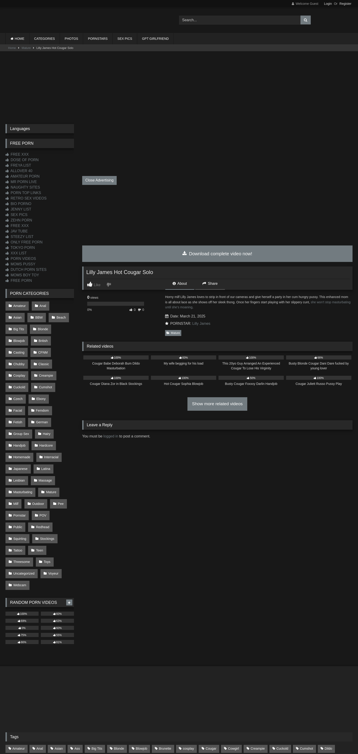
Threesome (21, 498)
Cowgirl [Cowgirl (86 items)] (233, 680)
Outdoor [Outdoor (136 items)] (87, 699)
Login (328, 3)
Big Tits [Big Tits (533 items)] (97, 680)
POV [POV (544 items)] (132, 699)
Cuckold (19, 363)
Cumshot (44, 363)
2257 (172, 734)
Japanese (47, 421)
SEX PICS (124, 38)
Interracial (20, 421)
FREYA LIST (18, 165)
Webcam (19, 518)
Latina (17, 431)
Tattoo (17, 489)
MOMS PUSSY (20, 264)
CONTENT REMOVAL (202, 734)
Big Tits (60, 315)
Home (12, 48)
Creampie (44, 353)
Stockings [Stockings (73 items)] (214, 699)
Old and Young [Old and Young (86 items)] (58, 699)
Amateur (19, 305)
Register (345, 3)
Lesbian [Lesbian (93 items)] (286, 689)
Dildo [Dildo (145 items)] (328, 680)
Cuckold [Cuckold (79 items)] (282, 680)
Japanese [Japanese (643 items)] (241, 689)
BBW (17, 315)
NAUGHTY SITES (22, 187)
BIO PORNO (18, 204)
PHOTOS (71, 38)
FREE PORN (18, 280)
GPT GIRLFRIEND (155, 38)
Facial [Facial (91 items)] (44, 689)
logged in (110, 436)
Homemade (47, 411)
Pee (16, 460)
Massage (19, 440)
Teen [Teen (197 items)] (280, 699)
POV (59, 460)
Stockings (46, 479)
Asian (61, 305)
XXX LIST (16, 253)
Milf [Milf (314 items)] (14, 699)
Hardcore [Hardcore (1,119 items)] (161, 689)
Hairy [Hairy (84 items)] (115, 689)
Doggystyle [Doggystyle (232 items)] (20, 689)
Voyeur (52, 508)
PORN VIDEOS (20, 259)
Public (17, 469)
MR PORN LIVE (21, 182)
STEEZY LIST (19, 237)
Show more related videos (217, 403)
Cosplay (19, 353)
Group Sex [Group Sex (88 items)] (92, 689)
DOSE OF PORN (22, 160)
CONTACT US (149, 734)
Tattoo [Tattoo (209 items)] (260, 699)
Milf (38, 450)
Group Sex (45, 392)
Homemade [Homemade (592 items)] (188, 689)
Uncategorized (23, 508)
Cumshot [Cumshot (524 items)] (306, 680)
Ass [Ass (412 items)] (77, 680)
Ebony (39, 373)
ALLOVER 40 (18, 171)
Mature (26, 48)
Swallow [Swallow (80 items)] (238, 699)
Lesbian (40, 431)
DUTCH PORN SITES (26, 270)
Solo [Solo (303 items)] (191, 699)
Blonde (18, 324)
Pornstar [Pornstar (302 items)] (111, 699)
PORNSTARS (98, 38)
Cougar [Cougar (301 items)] (211, 680)
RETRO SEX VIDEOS (26, 198)
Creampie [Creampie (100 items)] (257, 680)
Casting (40, 334)
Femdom (19, 382)
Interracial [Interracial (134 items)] (215, 689)
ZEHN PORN (18, 220)
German (19, 392)
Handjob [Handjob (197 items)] (137, 689)
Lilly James (201, 323)
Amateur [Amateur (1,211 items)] (18, 680)
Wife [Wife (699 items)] (345, 699)
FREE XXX (17, 154)
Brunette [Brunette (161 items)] (165, 680)
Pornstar (38, 460)
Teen (38, 489)
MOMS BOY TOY (22, 275)
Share (210, 283)
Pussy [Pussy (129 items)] (172, 699)
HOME (19, 38)
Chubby (18, 344)
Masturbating (48, 440)
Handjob (39, 402)
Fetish (43, 382)
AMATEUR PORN (22, 176)
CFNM (63, 334)
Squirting (19, 479)
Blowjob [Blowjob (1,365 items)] (141, 680)
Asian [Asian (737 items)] (59, 680)
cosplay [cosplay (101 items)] (188, 680)
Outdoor (59, 450)
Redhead (41, 469)
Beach (37, 315)
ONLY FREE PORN (23, 242)
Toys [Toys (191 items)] (327, 699)
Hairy (17, 402)
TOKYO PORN (20, 248)
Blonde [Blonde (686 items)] (119, 680)
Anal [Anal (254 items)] (39, 680)
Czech (17, 373)
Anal (41, 305)
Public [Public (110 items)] (151, 699)
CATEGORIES (44, 38)
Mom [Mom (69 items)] (32, 699)
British (17, 334)
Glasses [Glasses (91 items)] (67, 689)
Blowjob (41, 324)
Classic (42, 344)
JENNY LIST (18, 209)
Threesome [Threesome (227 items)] (303, 699)
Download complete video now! (217, 253)
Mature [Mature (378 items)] (337, 689)
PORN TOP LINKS (23, 193)
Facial (61, 373)
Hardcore (19, 411)
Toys (45, 498)
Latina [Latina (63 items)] (264, 689)
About (180, 283)
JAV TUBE (16, 231)
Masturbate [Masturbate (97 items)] (312, 689)
